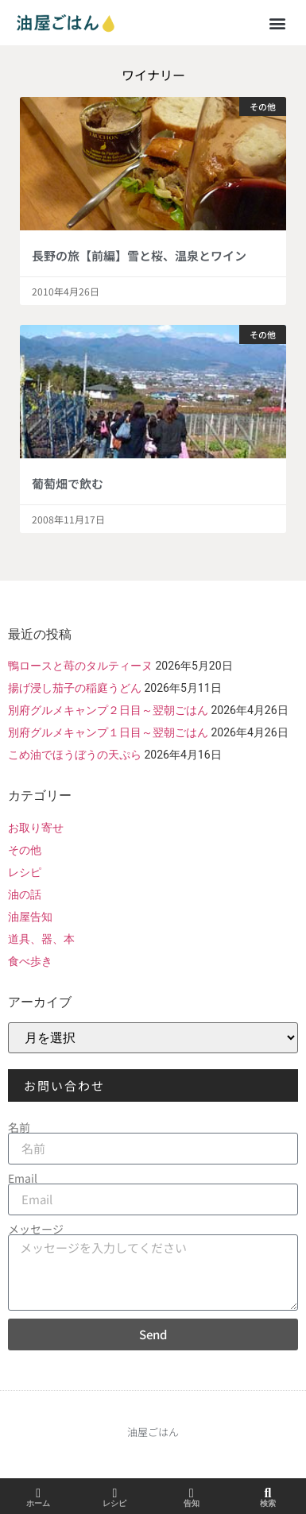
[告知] (191, 1493)
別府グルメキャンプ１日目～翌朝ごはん (108, 732)
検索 (268, 1503)
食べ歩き (30, 961)
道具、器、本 (41, 939)
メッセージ (36, 1228)
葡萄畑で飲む (67, 483)
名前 (19, 1127)
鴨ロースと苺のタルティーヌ (80, 665)
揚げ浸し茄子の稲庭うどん (74, 688)
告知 (191, 1503)
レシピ (24, 872)
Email (22, 1178)
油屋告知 (30, 916)
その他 (24, 850)
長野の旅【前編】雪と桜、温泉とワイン (139, 255)
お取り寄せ (36, 827)
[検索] (267, 1493)
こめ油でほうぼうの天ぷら (74, 754)
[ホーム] (38, 1493)
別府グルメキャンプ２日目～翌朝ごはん (108, 710)
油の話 (24, 894)
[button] (277, 23)
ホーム (38, 1503)
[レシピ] (114, 1493)
